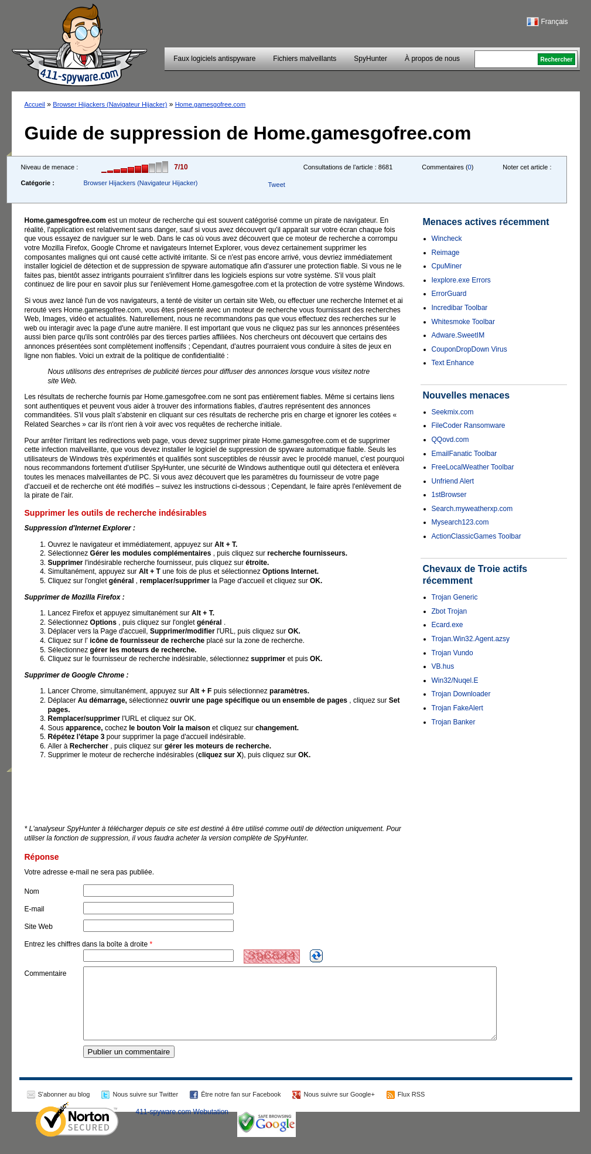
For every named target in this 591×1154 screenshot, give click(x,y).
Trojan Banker (454, 722)
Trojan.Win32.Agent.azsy (471, 639)
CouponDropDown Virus (469, 349)
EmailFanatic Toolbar (464, 454)
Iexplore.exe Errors (461, 280)
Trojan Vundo (452, 653)
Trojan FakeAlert (457, 708)
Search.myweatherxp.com (472, 509)
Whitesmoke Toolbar (464, 322)
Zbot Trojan (449, 611)
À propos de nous (432, 59)
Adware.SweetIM (458, 335)
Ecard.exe (447, 625)
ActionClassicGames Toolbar (476, 536)
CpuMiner (447, 266)
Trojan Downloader (461, 694)
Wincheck (447, 238)
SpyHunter (370, 59)
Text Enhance (453, 363)
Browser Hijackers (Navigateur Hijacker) (110, 104)
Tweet (276, 184)
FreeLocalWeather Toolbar (473, 467)
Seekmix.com (453, 412)
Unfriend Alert (453, 481)
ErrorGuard (449, 294)
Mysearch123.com (460, 522)
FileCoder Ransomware (468, 425)
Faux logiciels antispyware (214, 59)
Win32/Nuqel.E (455, 680)
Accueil (35, 104)
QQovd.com (450, 439)
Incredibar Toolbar (460, 308)
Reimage (446, 252)
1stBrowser (449, 495)
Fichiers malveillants (304, 59)
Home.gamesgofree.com (210, 104)
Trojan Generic (455, 597)
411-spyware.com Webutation (182, 1126)
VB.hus (443, 666)
